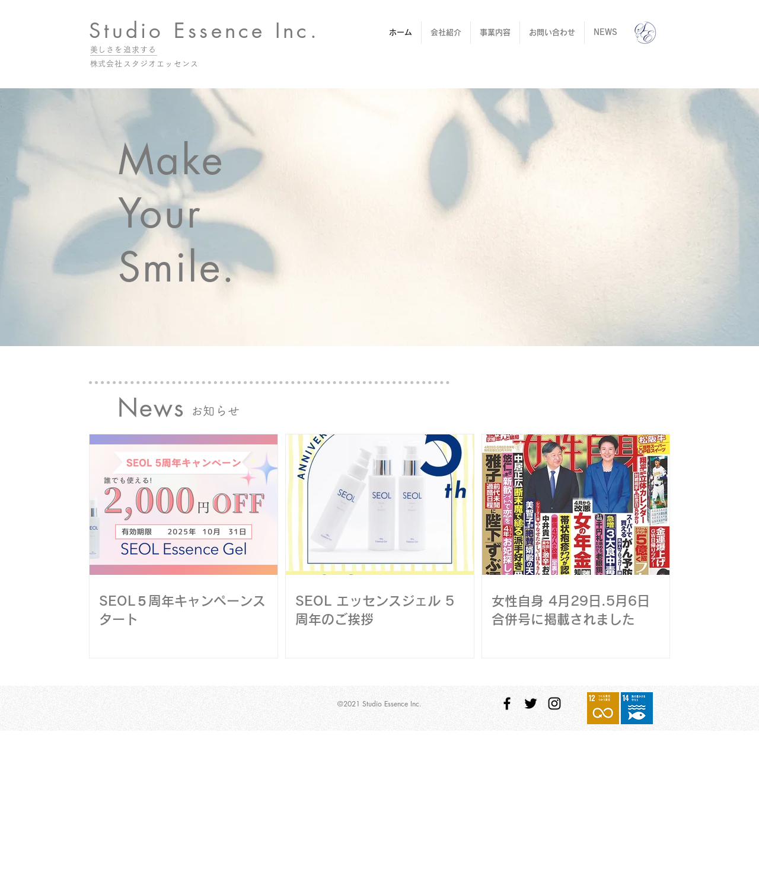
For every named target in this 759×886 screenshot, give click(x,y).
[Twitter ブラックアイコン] (530, 703)
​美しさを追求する (123, 49)
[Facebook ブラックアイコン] (507, 703)
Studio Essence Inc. (204, 30)
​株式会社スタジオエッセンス (144, 64)
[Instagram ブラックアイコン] (554, 703)
